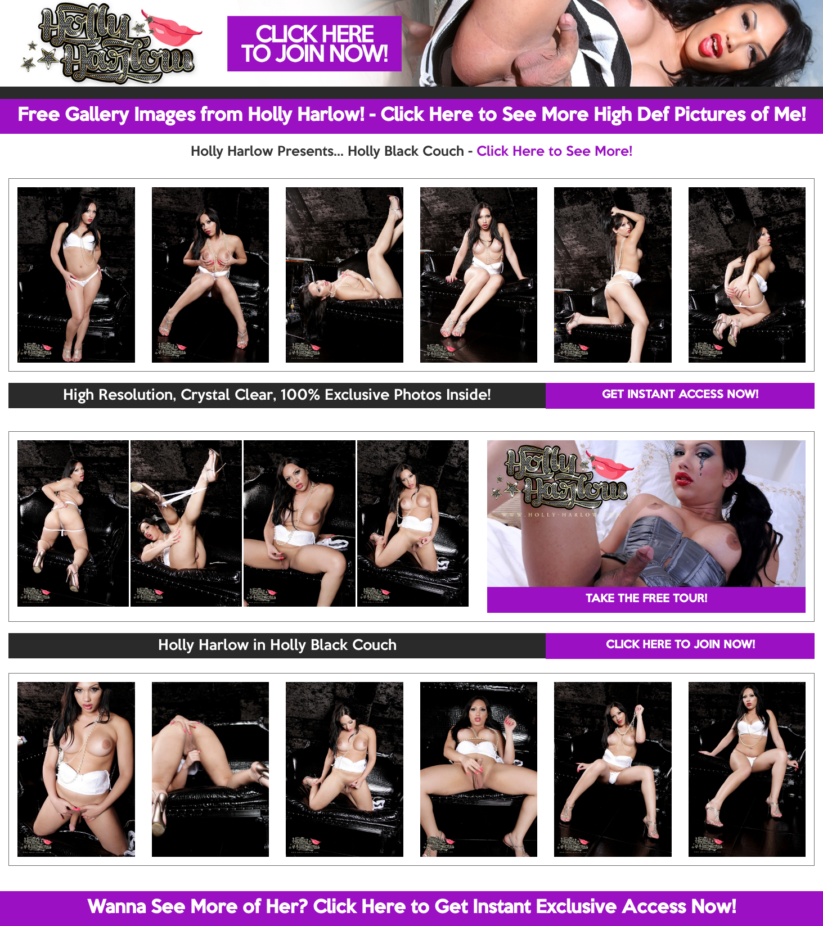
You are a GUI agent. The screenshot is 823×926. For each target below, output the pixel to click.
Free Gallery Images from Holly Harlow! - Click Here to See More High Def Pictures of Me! (411, 115)
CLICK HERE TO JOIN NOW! (680, 645)
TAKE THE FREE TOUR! (646, 599)
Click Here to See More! (554, 152)
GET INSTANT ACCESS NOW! (680, 395)
